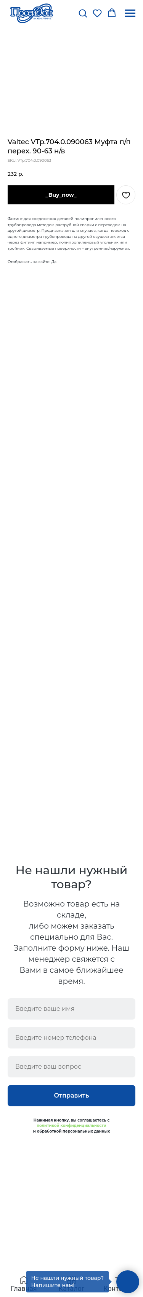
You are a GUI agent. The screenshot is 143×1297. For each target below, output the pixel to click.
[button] (82, 13)
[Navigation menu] (130, 13)
